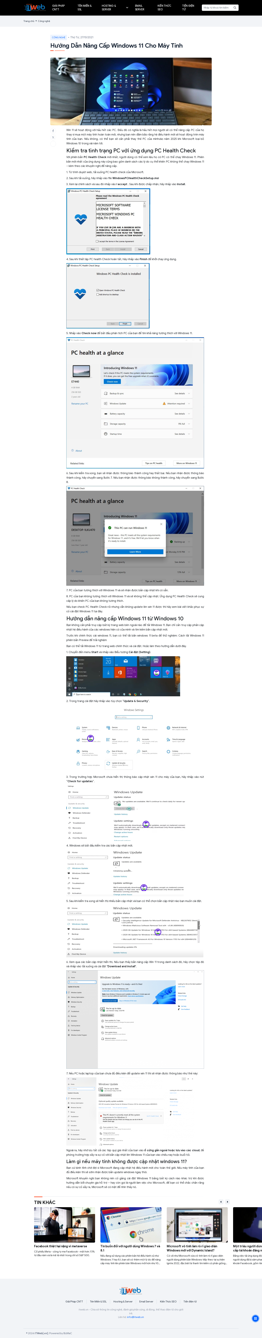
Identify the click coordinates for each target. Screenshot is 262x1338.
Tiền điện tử (190, 1301)
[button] (221, 1201)
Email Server (146, 1301)
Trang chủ (28, 21)
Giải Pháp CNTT (74, 1301)
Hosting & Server (123, 1301)
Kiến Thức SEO (168, 1301)
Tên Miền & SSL (98, 1301)
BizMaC (67, 1333)
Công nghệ (44, 21)
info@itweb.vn (135, 1317)
